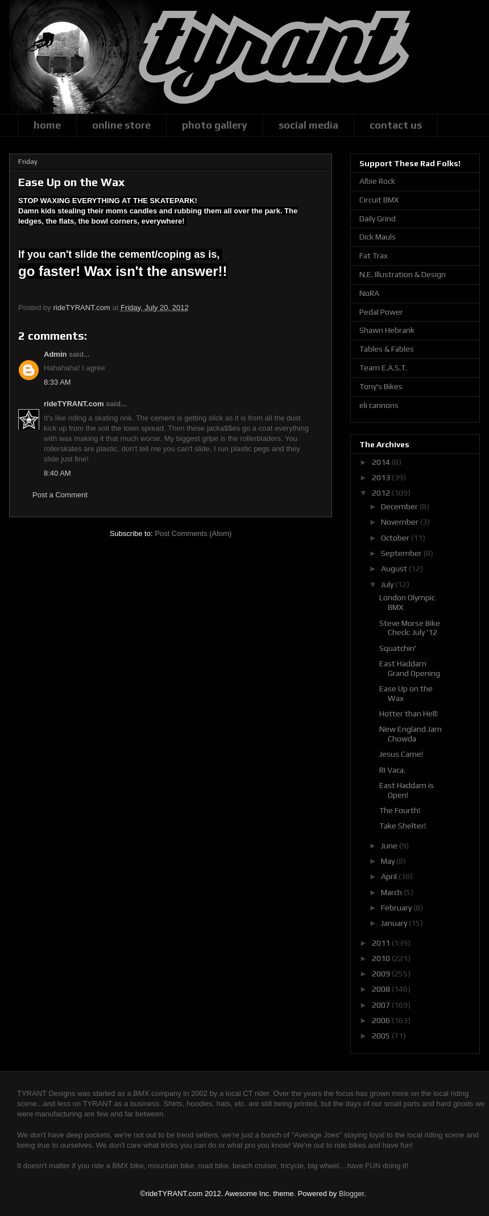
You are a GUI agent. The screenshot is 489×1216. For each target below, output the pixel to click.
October (396, 537)
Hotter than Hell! (408, 713)
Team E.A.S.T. (383, 367)
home (47, 125)
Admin (55, 354)
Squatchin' (397, 648)
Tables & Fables (386, 348)
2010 (382, 958)
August (395, 568)
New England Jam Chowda (410, 733)
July (388, 584)
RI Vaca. (392, 769)
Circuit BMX (379, 199)
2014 (382, 462)
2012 (382, 492)
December (400, 506)
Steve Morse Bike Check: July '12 (409, 628)
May (388, 860)
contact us (396, 125)
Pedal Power (381, 311)
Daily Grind (377, 218)
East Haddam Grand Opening (409, 668)
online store (121, 125)
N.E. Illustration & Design (402, 274)
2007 (382, 1004)
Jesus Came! (401, 754)
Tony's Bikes (381, 386)
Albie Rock (377, 181)
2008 (382, 989)
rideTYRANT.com (73, 403)
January (395, 923)
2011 (382, 942)
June (390, 845)
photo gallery (214, 125)
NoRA (369, 293)
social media (308, 125)
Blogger (351, 1193)
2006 (382, 1020)
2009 (382, 973)
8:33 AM (57, 382)
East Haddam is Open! (406, 790)
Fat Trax (373, 255)
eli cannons (379, 405)
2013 (382, 477)
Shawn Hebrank (387, 330)
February (397, 907)
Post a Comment (60, 494)
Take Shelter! (402, 825)
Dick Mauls (377, 236)
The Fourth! (399, 810)
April (390, 876)
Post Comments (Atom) (193, 533)
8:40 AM (57, 473)
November (400, 521)
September (402, 553)
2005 (382, 1035)
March (392, 892)
